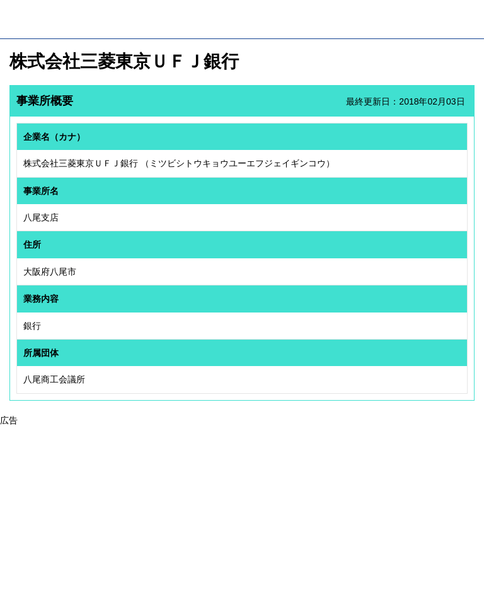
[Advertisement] (242, 515)
